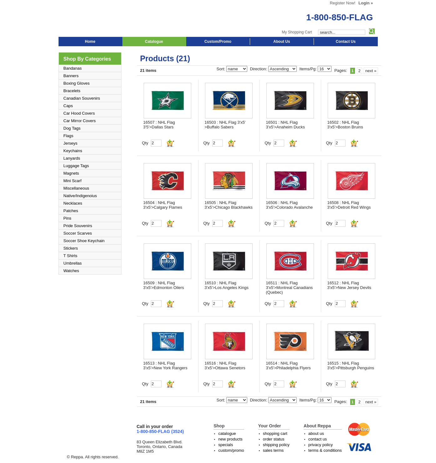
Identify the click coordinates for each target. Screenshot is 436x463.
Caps (68, 105)
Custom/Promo (217, 41)
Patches (71, 210)
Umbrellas (73, 263)
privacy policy (320, 444)
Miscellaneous (76, 188)
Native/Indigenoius (80, 195)
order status (274, 439)
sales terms (273, 450)
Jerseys (71, 143)
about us (316, 433)
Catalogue (154, 41)
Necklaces (73, 203)
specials (225, 444)
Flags (69, 135)
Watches (71, 270)
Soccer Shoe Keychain (84, 240)
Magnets (71, 173)
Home (90, 41)
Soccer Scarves (78, 233)
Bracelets (72, 90)
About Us (281, 41)
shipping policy (276, 444)
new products (230, 439)
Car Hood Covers (79, 113)
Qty (145, 143)
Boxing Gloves (77, 83)
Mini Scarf (73, 180)
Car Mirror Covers (80, 120)
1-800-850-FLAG (339, 17)
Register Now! (343, 3)
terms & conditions (325, 450)
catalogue (227, 433)
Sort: (221, 69)
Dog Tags (72, 128)
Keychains (73, 150)
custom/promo (231, 450)
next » (370, 70)
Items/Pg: (309, 69)
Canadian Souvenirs (82, 98)
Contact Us (346, 41)
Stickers (71, 248)
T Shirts (71, 255)
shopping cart (275, 433)
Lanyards (72, 158)
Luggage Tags (76, 165)
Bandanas (73, 68)
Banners (71, 75)
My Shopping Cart (297, 32)
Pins (67, 218)
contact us (317, 439)
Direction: (259, 69)
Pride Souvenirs (78, 225)
